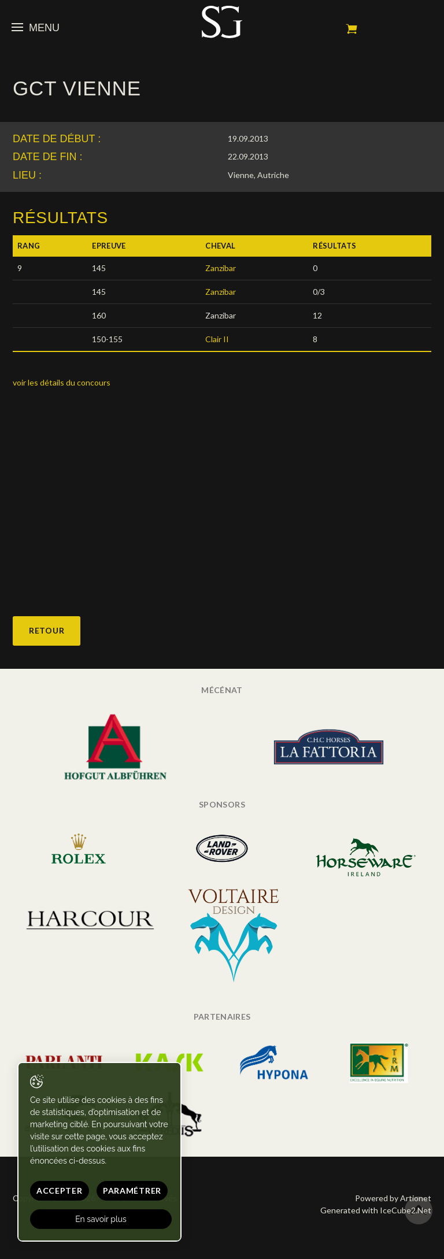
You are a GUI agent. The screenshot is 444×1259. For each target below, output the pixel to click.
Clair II (217, 339)
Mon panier (351, 29)
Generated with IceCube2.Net (375, 1210)
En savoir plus (101, 1219)
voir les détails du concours (61, 382)
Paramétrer (132, 1190)
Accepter (59, 1190)
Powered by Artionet (393, 1198)
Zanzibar (220, 268)
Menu (36, 28)
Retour (46, 630)
